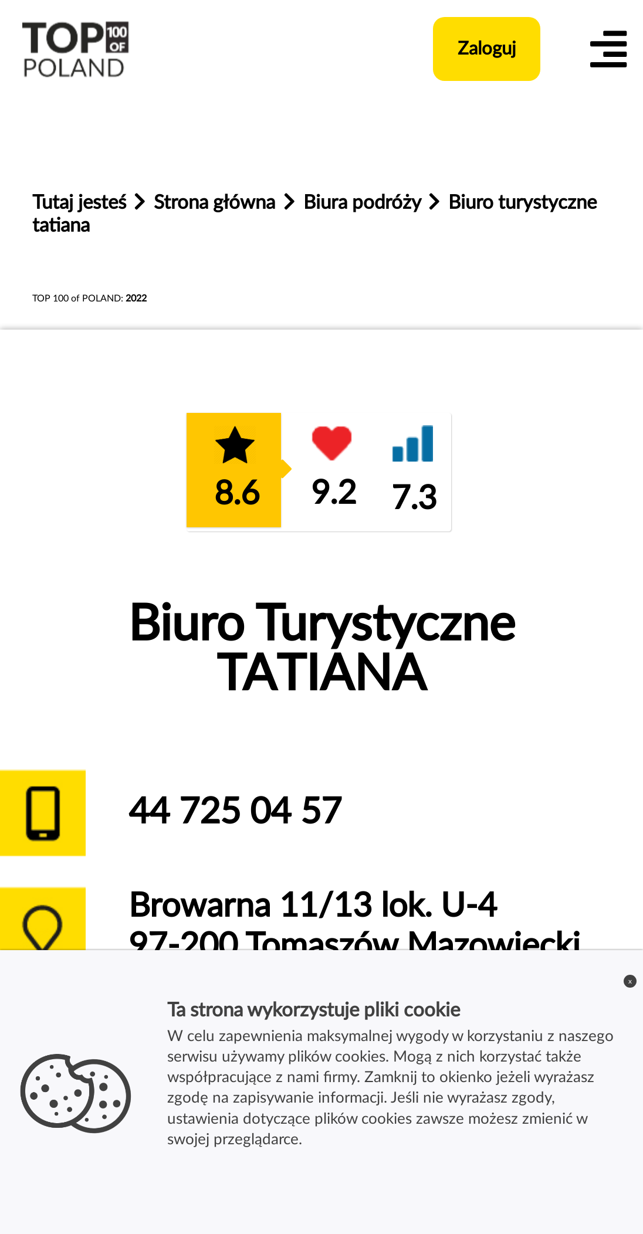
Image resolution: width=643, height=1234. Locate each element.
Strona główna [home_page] (217, 203)
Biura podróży (364, 203)
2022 (136, 298)
